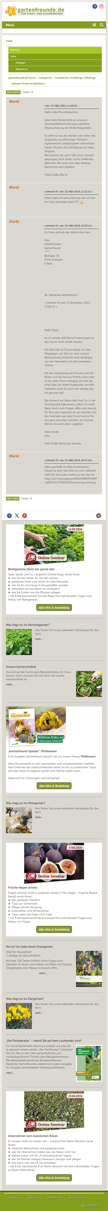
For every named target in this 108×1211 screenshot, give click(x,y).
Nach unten (13, 92)
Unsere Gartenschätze (21, 667)
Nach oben (12, 498)
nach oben (91, 1205)
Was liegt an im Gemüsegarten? (28, 625)
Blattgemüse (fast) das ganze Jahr (31, 569)
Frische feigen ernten (22, 887)
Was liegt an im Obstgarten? (25, 803)
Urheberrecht (55, 1197)
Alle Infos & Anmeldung (54, 607)
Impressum (14, 1197)
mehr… (39, 639)
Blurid (14, 101)
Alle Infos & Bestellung (54, 786)
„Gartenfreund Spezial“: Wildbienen (32, 751)
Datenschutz (34, 1197)
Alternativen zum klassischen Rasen (33, 1136)
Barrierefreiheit (77, 1197)
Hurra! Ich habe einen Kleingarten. (30, 946)
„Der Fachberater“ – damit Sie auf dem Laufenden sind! (43, 1041)
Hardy (14, 221)
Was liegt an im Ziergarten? (25, 999)
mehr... (10, 1072)
